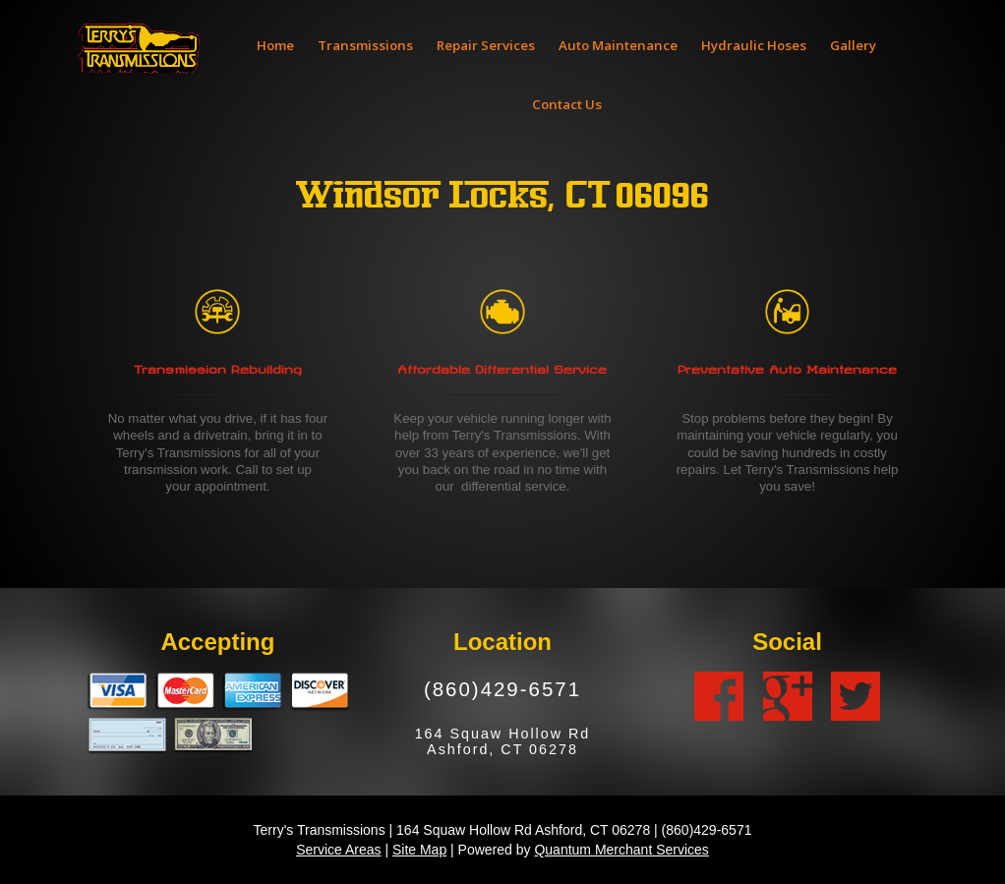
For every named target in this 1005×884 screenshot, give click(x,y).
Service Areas (338, 849)
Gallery (853, 45)
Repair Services (486, 45)
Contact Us (567, 104)
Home (275, 45)
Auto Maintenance (618, 45)
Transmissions (365, 45)
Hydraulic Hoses (753, 45)
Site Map (419, 849)
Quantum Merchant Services (621, 849)
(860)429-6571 (502, 689)
